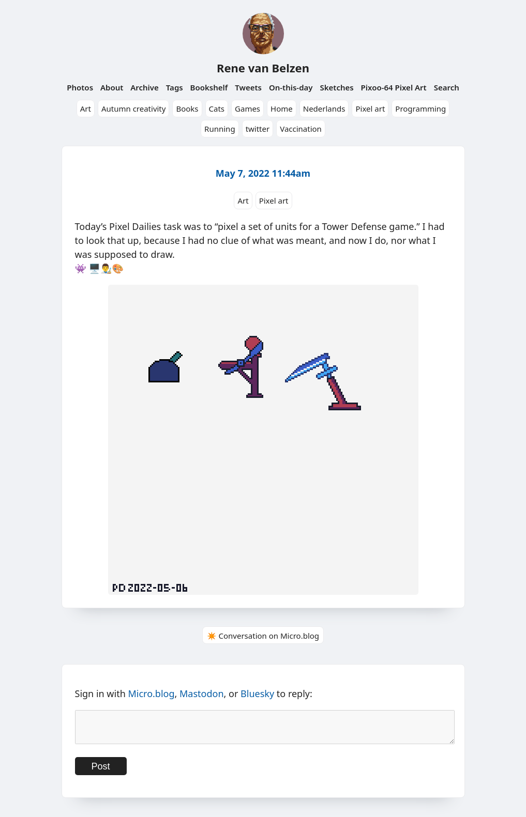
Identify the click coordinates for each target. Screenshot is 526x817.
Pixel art (370, 108)
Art (85, 108)
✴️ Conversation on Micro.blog (263, 635)
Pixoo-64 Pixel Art (394, 87)
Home (281, 108)
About (111, 87)
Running (219, 129)
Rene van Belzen (263, 67)
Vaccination (301, 129)
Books (187, 108)
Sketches (336, 87)
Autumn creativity (133, 108)
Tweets (248, 87)
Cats (217, 108)
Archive (144, 87)
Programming (420, 108)
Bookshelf (209, 87)
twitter (258, 129)
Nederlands (324, 108)
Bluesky (257, 693)
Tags (174, 87)
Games (247, 108)
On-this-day (291, 87)
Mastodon (201, 693)
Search (446, 87)
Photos (80, 87)
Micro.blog (151, 693)
